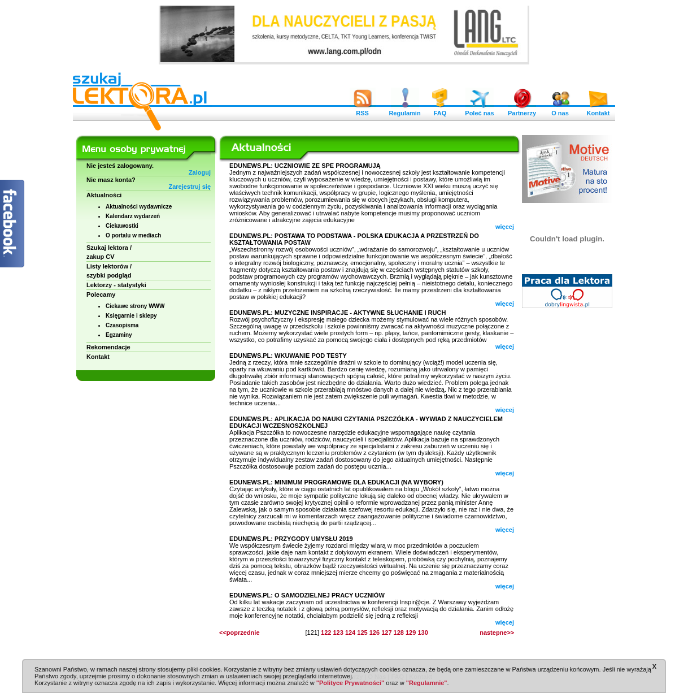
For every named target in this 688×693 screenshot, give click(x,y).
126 (374, 632)
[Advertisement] (567, 486)
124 (350, 632)
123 (338, 632)
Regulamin (404, 110)
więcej (504, 226)
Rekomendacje (108, 347)
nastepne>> (497, 632)
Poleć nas (479, 110)
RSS (363, 110)
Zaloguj (200, 172)
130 (422, 632)
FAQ (440, 110)
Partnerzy (522, 110)
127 (386, 632)
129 (411, 632)
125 (362, 632)
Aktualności (103, 195)
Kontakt (598, 110)
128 (399, 632)
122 (326, 632)
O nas (560, 110)
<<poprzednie (239, 632)
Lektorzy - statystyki (116, 284)
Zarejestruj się (189, 186)
